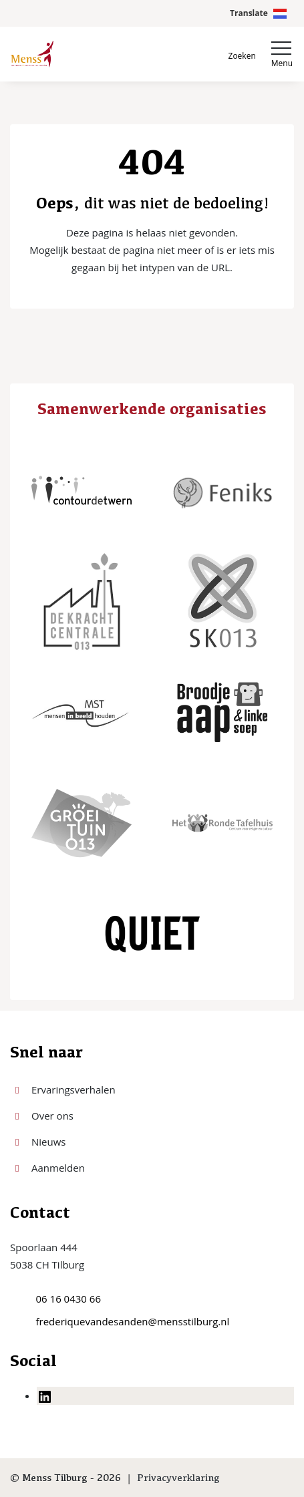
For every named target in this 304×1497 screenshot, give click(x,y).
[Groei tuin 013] (81, 823)
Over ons (52, 1115)
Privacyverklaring (178, 1477)
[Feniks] (222, 490)
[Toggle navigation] (282, 54)
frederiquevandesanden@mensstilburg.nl (133, 1321)
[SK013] (222, 601)
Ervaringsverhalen (73, 1089)
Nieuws (48, 1141)
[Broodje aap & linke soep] (222, 712)
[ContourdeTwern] (81, 490)
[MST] (81, 712)
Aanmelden (58, 1167)
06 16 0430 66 (68, 1298)
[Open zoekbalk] (242, 54)
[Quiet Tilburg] (152, 934)
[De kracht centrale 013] (81, 601)
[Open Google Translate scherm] (258, 13)
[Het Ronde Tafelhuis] (222, 823)
